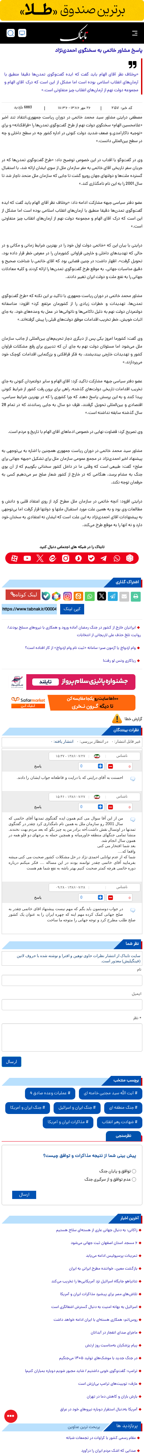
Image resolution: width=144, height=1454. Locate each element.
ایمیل (136, 994)
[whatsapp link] (117, 558)
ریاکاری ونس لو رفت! (119, 661)
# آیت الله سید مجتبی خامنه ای (110, 1093)
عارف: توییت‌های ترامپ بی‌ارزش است (107, 1384)
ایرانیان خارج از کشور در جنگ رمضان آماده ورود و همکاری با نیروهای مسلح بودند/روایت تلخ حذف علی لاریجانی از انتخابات (74, 631)
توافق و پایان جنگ (115, 1171)
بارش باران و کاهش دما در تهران (112, 1397)
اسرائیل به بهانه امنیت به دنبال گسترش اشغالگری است (94, 1307)
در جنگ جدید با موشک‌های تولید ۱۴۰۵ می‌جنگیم (98, 1358)
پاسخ (37, 766)
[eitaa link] (53, 558)
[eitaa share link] (78, 597)
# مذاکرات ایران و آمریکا (68, 1122)
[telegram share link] (113, 597)
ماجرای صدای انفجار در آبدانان (114, 1333)
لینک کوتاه (24, 594)
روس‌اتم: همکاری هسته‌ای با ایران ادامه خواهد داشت (95, 1320)
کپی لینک (72, 609)
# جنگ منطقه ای (123, 1108)
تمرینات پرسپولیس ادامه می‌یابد (111, 1256)
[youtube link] (27, 558)
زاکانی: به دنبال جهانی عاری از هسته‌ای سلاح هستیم (96, 1230)
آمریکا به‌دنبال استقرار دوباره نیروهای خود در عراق (98, 1410)
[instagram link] (65, 558)
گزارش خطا (133, 719)
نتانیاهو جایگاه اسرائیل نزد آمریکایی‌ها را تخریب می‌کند (94, 1282)
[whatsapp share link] (90, 597)
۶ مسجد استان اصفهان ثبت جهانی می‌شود (104, 1243)
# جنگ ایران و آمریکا (27, 1108)
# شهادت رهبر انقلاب (119, 1122)
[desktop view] (22, 33)
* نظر (137, 1018)
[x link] (40, 558)
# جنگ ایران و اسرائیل (77, 1108)
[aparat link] (14, 558)
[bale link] (91, 558)
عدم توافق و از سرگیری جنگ (107, 1180)
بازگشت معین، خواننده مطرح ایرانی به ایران (103, 1269)
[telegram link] (104, 558)
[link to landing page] (74, 33)
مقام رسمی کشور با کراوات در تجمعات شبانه (101, 1438)
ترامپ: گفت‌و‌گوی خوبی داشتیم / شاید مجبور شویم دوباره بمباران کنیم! (81, 1371)
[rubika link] (130, 558)
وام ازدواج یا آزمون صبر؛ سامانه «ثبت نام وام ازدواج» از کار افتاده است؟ (80, 648)
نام (139, 970)
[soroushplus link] (78, 558)
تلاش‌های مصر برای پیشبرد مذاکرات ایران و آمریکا (98, 1294)
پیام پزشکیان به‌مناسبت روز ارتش (111, 1346)
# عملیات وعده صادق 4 (50, 1093)
